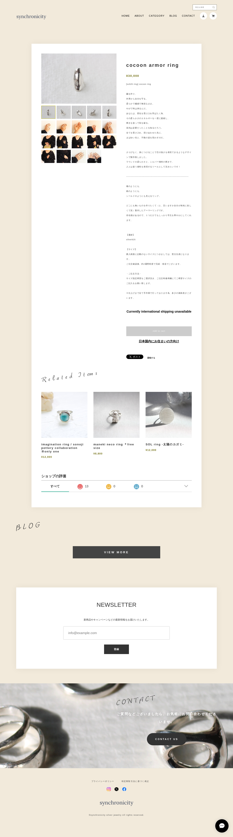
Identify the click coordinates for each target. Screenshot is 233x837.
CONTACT (188, 16)
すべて (55, 486)
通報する (151, 358)
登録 (116, 649)
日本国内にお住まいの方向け (159, 341)
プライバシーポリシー (102, 781)
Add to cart (159, 331)
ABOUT (139, 16)
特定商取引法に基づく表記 (135, 781)
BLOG (173, 16)
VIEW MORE (116, 552)
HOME (126, 16)
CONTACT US (166, 739)
